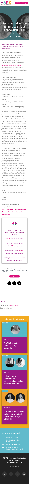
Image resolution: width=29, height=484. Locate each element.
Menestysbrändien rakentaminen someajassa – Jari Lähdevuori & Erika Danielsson (14, 270)
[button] (14, 437)
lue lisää (21, 251)
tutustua (13, 258)
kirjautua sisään (14, 305)
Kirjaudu (7, 239)
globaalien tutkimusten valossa (11, 65)
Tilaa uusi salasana (18, 246)
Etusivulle (14, 276)
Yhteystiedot (14, 466)
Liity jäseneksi (20, 2)
